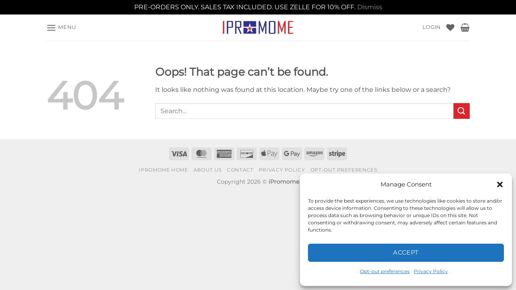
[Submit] (462, 111)
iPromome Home (163, 170)
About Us (208, 170)
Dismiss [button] (369, 7)
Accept (406, 252)
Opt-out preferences (385, 271)
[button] (500, 184)
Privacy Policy (431, 271)
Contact (240, 170)
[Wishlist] (450, 27)
